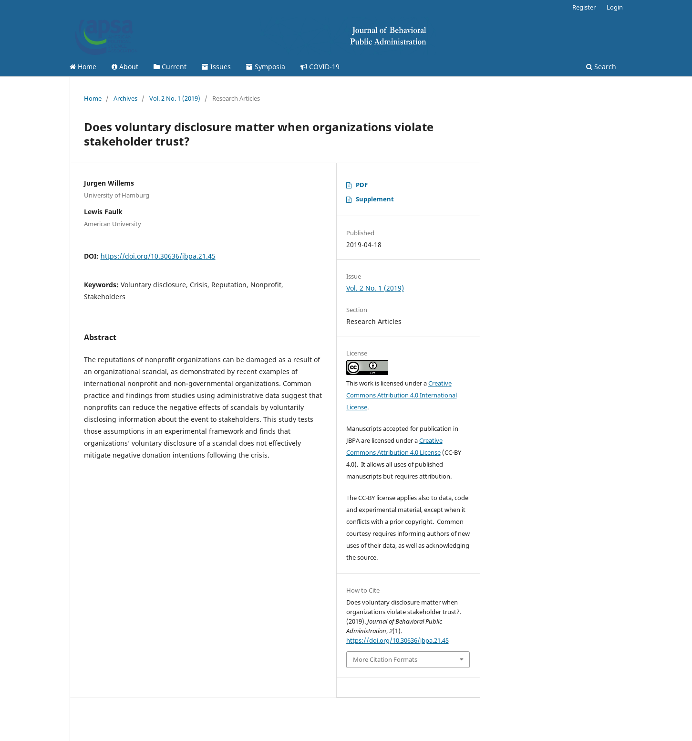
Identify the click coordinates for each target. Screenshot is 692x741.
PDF (362, 184)
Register (584, 7)
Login (615, 7)
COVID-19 (320, 66)
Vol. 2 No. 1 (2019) (174, 98)
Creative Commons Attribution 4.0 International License (401, 395)
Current (170, 66)
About (125, 66)
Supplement (375, 199)
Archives (125, 98)
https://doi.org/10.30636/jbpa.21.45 (158, 256)
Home (83, 66)
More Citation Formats (385, 659)
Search (601, 66)
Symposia (265, 66)
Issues (216, 66)
